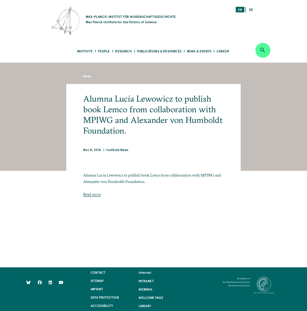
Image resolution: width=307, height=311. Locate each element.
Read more (92, 194)
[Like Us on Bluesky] (28, 282)
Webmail (146, 289)
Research (123, 51)
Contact (98, 272)
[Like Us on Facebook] (40, 282)
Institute (85, 51)
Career (223, 51)
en (240, 9)
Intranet (146, 281)
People (104, 51)
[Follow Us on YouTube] (61, 282)
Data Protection (105, 297)
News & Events (199, 51)
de (251, 9)
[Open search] (262, 50)
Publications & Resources (159, 51)
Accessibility (102, 305)
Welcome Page (151, 297)
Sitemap (97, 280)
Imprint (97, 289)
